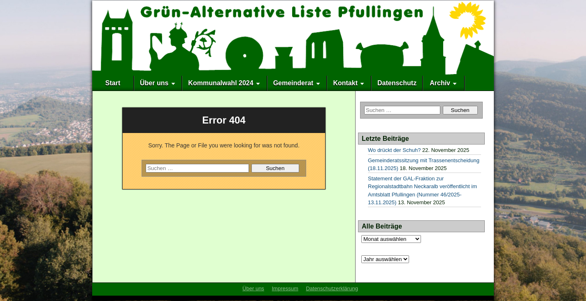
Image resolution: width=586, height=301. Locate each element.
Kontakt (345, 82)
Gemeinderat (293, 82)
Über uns (154, 82)
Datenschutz (396, 82)
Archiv (440, 82)
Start (112, 82)
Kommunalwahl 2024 (220, 82)
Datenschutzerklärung (332, 288)
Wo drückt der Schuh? (394, 150)
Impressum (285, 288)
